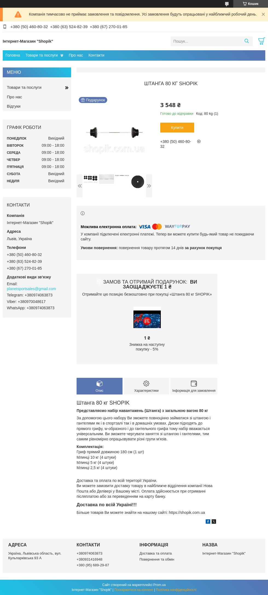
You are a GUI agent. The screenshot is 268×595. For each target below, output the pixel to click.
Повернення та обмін (156, 559)
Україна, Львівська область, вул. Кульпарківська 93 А (34, 555)
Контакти (96, 55)
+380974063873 (89, 553)
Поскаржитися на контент (133, 590)
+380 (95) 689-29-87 (93, 565)
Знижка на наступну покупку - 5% (147, 347)
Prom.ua (159, 585)
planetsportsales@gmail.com (31, 289)
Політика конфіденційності (176, 590)
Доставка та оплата (155, 553)
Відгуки (14, 106)
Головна (12, 55)
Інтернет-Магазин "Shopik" (224, 553)
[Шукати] (246, 41)
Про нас (76, 55)
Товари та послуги (41, 55)
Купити (177, 127)
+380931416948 (89, 559)
